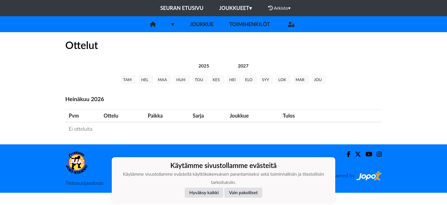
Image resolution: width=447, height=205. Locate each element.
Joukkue (202, 24)
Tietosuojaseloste (84, 183)
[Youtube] (366, 154)
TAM (128, 79)
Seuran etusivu (182, 8)
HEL (146, 79)
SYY (266, 79)
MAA (163, 79)
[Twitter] (355, 154)
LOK (283, 79)
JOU (319, 79)
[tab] (204, 66)
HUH (181, 79)
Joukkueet (235, 8)
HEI (233, 79)
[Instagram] (377, 154)
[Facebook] (346, 154)
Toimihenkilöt (249, 24)
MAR (301, 79)
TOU (200, 79)
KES (217, 79)
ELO (250, 79)
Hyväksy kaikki (204, 192)
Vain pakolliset (243, 192)
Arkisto (279, 8)
